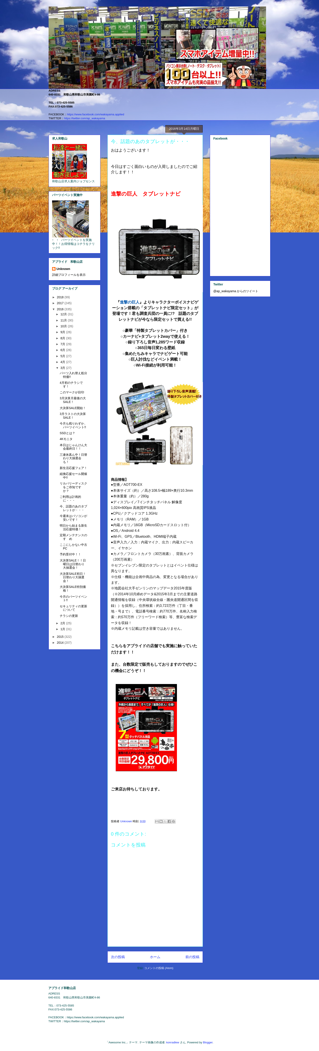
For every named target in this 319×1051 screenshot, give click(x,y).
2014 (60, 642)
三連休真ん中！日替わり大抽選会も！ (73, 458)
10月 (64, 326)
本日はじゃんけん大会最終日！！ (73, 446)
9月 (63, 332)
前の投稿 (192, 957)
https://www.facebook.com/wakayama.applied (95, 114)
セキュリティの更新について (73, 608)
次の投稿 (118, 957)
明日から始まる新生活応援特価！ (73, 527)
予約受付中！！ (70, 554)
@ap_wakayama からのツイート (235, 291)
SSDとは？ (67, 433)
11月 (64, 320)
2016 (60, 309)
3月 (63, 368)
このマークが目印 (72, 392)
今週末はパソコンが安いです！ (73, 517)
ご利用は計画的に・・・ (70, 498)
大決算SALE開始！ (73, 408)
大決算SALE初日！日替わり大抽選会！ (73, 577)
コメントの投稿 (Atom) (158, 968)
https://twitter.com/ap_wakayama (84, 118)
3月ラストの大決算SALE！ (73, 415)
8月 (63, 338)
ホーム (155, 957)
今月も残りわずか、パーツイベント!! (73, 425)
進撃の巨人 (129, 302)
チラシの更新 (69, 616)
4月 (63, 362)
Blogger (207, 1042)
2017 (60, 303)
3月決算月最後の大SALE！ (73, 400)
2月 (63, 623)
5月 (63, 356)
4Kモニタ (66, 439)
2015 (60, 636)
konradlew (172, 1042)
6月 (63, 350)
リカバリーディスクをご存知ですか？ (73, 487)
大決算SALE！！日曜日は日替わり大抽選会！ (73, 564)
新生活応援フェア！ (73, 468)
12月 (64, 314)
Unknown (63, 269)
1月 (63, 629)
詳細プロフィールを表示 (69, 274)
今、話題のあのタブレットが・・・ (73, 508)
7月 (63, 344)
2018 (60, 297)
